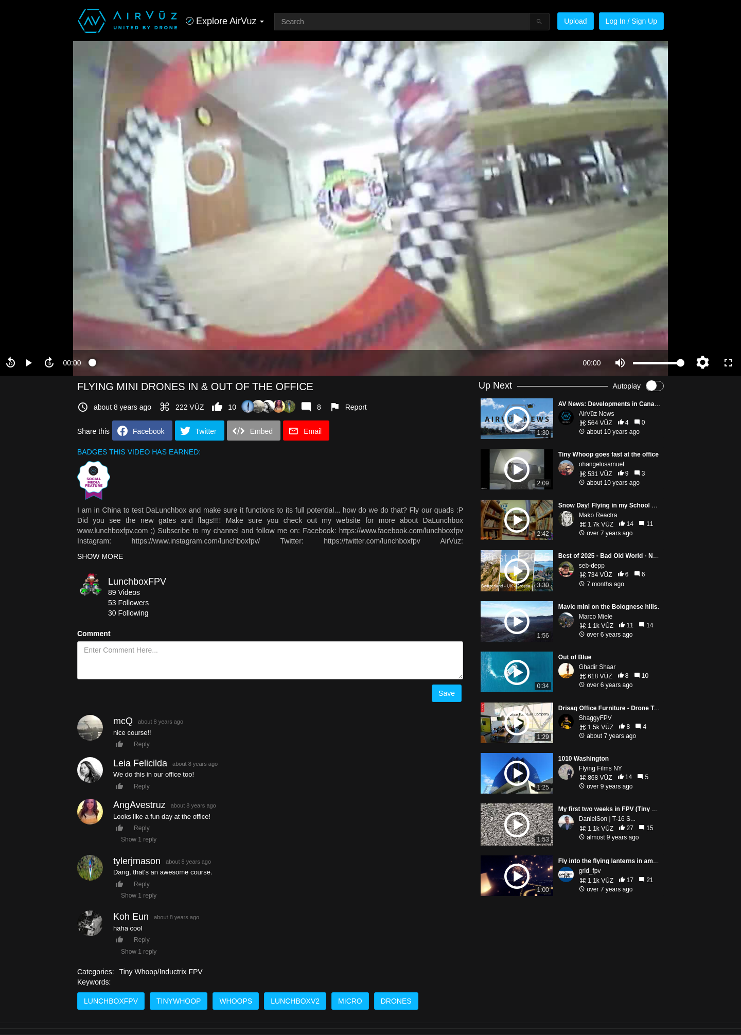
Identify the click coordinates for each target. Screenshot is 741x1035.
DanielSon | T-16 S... (607, 818)
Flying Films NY (600, 768)
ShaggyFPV (595, 718)
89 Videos (124, 592)
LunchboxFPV (137, 581)
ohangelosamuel (601, 464)
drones (396, 1001)
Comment (94, 633)
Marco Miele (595, 616)
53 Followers (128, 603)
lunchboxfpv (111, 1001)
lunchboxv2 (295, 1001)
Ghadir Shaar (597, 667)
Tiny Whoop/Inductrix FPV (161, 972)
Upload (575, 21)
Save (446, 693)
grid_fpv (590, 870)
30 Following (128, 613)
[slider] (332, 363)
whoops (235, 1001)
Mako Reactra (598, 515)
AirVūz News (596, 413)
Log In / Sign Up (631, 21)
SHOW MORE (100, 556)
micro (350, 1001)
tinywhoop (178, 1001)
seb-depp (592, 565)
